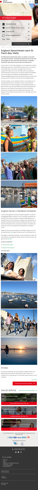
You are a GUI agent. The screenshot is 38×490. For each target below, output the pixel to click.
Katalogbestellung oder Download (18, 416)
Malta (19, 47)
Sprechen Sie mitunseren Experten (5, 471)
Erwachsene (9, 47)
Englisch (15, 47)
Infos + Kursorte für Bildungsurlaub (18, 429)
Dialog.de (3, 47)
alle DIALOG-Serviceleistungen (27, 390)
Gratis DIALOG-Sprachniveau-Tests (18, 403)
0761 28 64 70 (19, 449)
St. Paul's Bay (9, 18)
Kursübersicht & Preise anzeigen (25, 383)
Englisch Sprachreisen (8, 247)
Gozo (11, 232)
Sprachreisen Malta (8, 244)
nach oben (34, 379)
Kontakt (10, 239)
